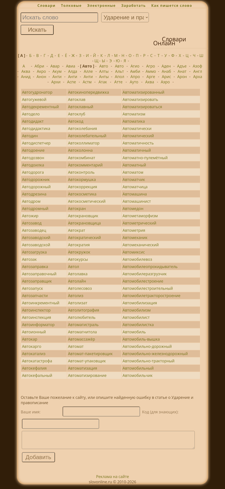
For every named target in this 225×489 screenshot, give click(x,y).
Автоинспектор (36, 310)
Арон (182, 76)
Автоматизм (134, 114)
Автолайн (77, 281)
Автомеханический (141, 244)
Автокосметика (82, 194)
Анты (104, 76)
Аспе (71, 81)
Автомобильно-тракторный (148, 360)
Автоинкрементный (40, 302)
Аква (25, 71)
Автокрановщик (83, 215)
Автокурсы (78, 259)
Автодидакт (33, 121)
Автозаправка (35, 266)
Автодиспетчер (36, 143)
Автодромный (35, 208)
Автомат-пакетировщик (90, 353)
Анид (26, 76)
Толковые (71, 5)
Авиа (70, 66)
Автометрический (139, 223)
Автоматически (137, 128)
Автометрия (134, 230)
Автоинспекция (36, 317)
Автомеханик (135, 237)
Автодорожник (36, 179)
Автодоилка (33, 165)
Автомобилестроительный (148, 288)
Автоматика (134, 121)
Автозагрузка (34, 252)
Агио (135, 66)
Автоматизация (82, 368)
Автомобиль (134, 331)
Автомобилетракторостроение (151, 295)
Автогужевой (34, 99)
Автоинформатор (38, 324)
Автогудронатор (37, 92)
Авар (55, 66)
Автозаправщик (37, 281)
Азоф (197, 66)
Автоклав (76, 99)
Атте (118, 81)
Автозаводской (36, 244)
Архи (55, 81)
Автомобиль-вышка (141, 339)
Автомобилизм (137, 310)
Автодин (30, 135)
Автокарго (31, 346)
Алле (88, 71)
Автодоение (33, 150)
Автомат (75, 346)
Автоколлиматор (83, 143)
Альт (119, 71)
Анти (57, 76)
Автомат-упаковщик (87, 360)
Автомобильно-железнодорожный (155, 353)
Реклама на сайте (112, 479)
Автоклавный (80, 106)
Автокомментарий (85, 165)
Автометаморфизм (140, 215)
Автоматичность (138, 143)
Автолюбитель (81, 317)
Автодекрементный (40, 106)
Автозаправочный (39, 273)
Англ (197, 71)
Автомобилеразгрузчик (145, 273)
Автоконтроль (81, 172)
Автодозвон (33, 157)
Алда (72, 71)
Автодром (31, 201)
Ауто (134, 81)
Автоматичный (137, 150)
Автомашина (135, 194)
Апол (119, 76)
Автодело (31, 114)
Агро (150, 66)
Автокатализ (33, 353)
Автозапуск (32, 288)
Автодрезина (34, 194)
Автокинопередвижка (88, 92)
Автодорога (33, 172)
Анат (182, 71)
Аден (166, 66)
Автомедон (133, 208)
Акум (57, 71)
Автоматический (138, 135)
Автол (73, 266)
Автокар (29, 339)
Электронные (101, 5)
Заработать (133, 5)
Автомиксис (134, 252)
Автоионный (34, 331)
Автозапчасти (35, 295)
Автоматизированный (143, 92)
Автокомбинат (81, 157)
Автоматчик (134, 179)
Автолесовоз (80, 288)
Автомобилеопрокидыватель (150, 266)
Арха (197, 76)
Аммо (150, 71)
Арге (151, 76)
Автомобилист (136, 317)
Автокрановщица (84, 223)
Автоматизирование (87, 375)
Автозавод (32, 223)
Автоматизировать (140, 99)
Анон (41, 76)
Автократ (76, 230)
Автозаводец (34, 230)
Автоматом (133, 172)
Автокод (75, 121)
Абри (39, 66)
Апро (135, 76)
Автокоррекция (82, 186)
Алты (104, 71)
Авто (103, 66)
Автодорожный (36, 186)
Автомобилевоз (137, 259)
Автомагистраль (83, 324)
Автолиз (75, 295)
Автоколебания (82, 128)
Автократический (84, 237)
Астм (87, 81)
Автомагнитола (82, 331)
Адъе (182, 66)
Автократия (79, 244)
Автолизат (77, 302)
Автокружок (79, 252)
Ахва (149, 81)
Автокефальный (37, 375)
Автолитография (83, 310)
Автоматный (134, 165)
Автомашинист (137, 201)
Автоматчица (135, 186)
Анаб (166, 71)
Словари (46, 5)
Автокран (77, 208)
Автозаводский (36, 237)
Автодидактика (36, 128)
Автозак (29, 259)
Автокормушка (82, 179)
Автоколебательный (87, 135)
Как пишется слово (171, 5)
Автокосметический (86, 201)
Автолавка (77, 273)
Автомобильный (138, 368)
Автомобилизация (140, 302)
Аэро (165, 81)
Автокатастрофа (37, 360)
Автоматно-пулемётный (145, 157)
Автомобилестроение (143, 281)
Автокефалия (34, 368)
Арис (166, 76)
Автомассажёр (81, 339)
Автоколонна (80, 150)
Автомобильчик (138, 375)
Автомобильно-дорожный (147, 346)
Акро (41, 71)
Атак (103, 81)
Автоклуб (76, 114)
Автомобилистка (138, 324)
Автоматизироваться (142, 106)
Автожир (30, 215)
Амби (135, 71)
